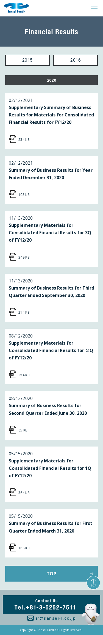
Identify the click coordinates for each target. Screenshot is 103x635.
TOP (51, 574)
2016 (75, 60)
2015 (27, 60)
